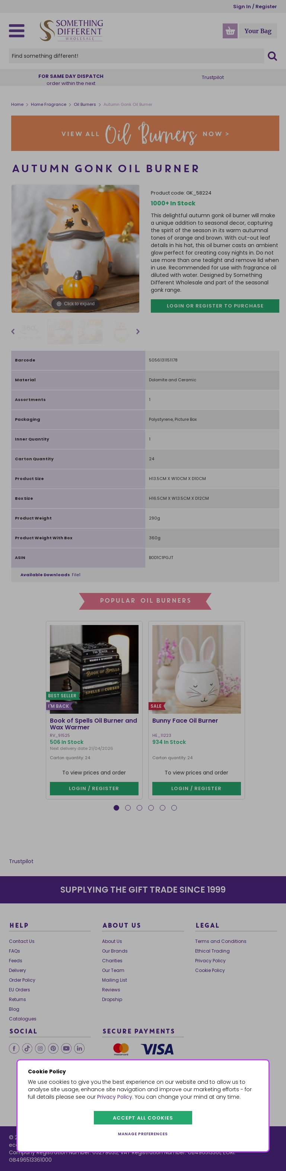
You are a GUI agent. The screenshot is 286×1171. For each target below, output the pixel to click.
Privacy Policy (114, 1097)
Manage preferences (143, 1134)
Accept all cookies (143, 1117)
